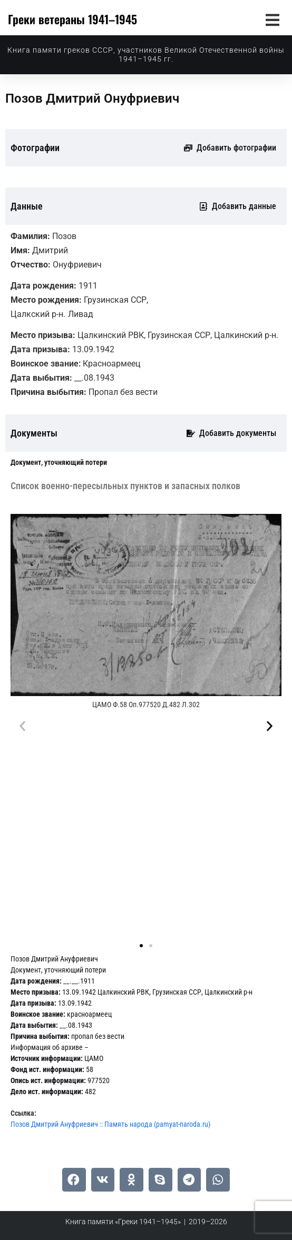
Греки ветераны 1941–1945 (72, 19)
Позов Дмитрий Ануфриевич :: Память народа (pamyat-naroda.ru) (110, 1124)
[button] (272, 20)
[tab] (58, 462)
